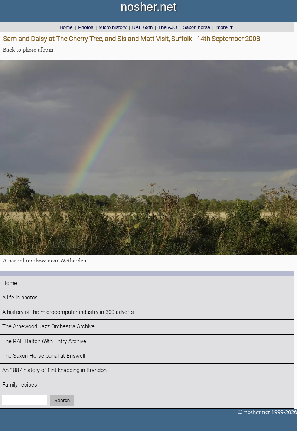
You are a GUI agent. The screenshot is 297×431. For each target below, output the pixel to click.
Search (62, 400)
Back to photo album (28, 49)
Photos (85, 27)
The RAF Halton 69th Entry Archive (44, 341)
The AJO (167, 27)
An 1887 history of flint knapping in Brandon (54, 370)
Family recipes (19, 385)
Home (65, 27)
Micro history (113, 27)
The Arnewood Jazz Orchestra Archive (48, 327)
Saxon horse (196, 27)
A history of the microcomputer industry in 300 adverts (68, 312)
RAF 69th (142, 27)
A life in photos (20, 298)
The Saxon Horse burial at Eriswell (43, 356)
